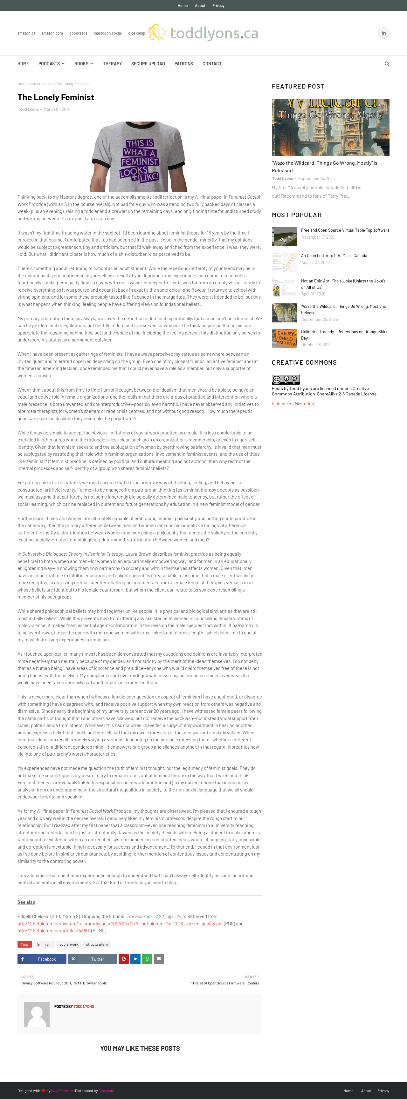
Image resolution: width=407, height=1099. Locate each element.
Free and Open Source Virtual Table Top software (345, 230)
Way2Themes (62, 1090)
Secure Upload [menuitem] (148, 63)
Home (183, 5)
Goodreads (78, 33)
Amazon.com (52, 33)
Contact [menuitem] (212, 63)
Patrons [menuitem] (184, 63)
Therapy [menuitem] (112, 63)
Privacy (218, 5)
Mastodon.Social (108, 33)
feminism (44, 944)
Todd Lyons (28, 109)
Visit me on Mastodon (293, 403)
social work (68, 944)
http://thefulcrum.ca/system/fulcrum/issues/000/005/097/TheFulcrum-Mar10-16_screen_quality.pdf (120, 923)
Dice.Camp (136, 33)
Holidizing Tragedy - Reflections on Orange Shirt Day (344, 335)
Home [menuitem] (23, 63)
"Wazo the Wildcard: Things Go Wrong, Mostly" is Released (324, 166)
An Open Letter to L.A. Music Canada (334, 255)
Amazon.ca (26, 33)
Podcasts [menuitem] (49, 63)
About (200, 5)
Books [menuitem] (81, 63)
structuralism (41, 83)
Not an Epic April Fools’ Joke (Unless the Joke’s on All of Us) (343, 284)
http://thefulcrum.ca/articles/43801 (53, 930)
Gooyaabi (106, 1090)
